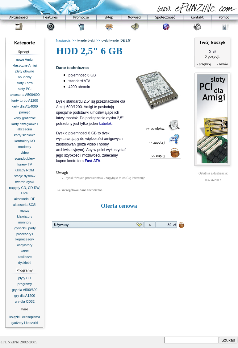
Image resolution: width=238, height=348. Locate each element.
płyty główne (24, 71)
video (25, 152)
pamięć (24, 112)
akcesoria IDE (24, 199)
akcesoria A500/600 (25, 94)
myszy (24, 210)
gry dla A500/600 (25, 290)
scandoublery (25, 158)
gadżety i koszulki (24, 323)
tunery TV (24, 164)
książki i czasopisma (24, 317)
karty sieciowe (24, 135)
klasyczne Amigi (25, 65)
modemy (24, 147)
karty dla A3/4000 (24, 106)
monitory (24, 222)
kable (25, 251)
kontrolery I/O (25, 141)
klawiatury (24, 216)
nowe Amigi (24, 59)
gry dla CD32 (25, 301)
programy (25, 284)
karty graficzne (25, 118)
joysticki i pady (25, 228)
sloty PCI (24, 89)
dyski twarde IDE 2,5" (116, 40)
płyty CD (24, 278)
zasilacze (24, 257)
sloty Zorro (25, 83)
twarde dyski (24, 182)
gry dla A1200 (24, 295)
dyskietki (24, 262)
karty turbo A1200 (24, 100)
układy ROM (24, 170)
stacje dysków (24, 176)
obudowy (24, 77)
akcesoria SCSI (24, 205)
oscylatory (24, 245)
